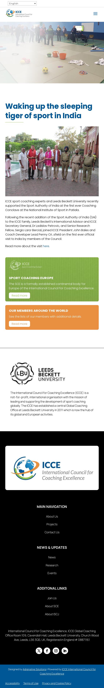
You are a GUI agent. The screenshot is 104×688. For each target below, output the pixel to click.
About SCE (52, 606)
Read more (19, 295)
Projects (51, 524)
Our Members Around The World (38, 310)
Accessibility (12, 683)
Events (52, 573)
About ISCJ (52, 614)
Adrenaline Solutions (34, 669)
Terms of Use (30, 683)
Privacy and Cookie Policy (56, 683)
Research (52, 565)
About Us (52, 516)
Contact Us (52, 532)
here (46, 246)
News (52, 557)
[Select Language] (22, 3)
